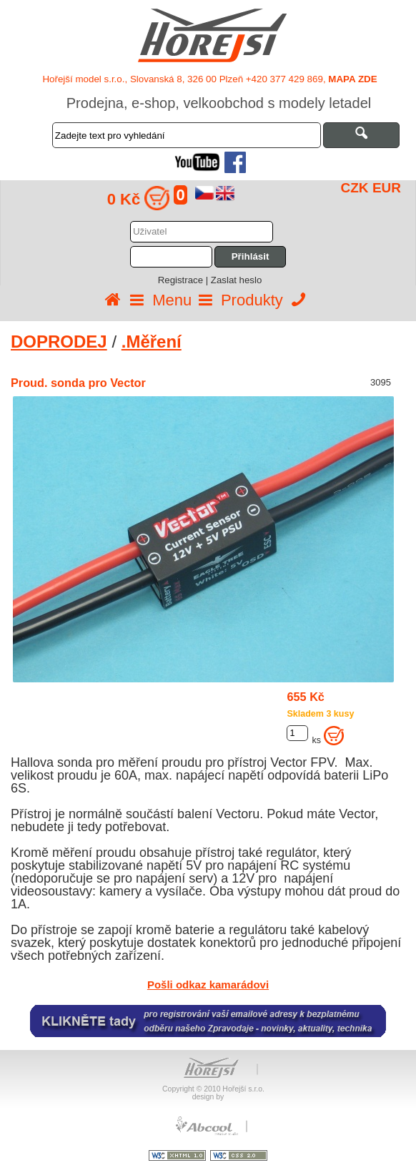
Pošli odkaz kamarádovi (208, 984)
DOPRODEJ (59, 341)
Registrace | (184, 280)
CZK (355, 187)
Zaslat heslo (236, 280)
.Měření (152, 341)
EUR (386, 187)
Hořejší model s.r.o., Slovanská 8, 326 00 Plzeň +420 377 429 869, (209, 79)
